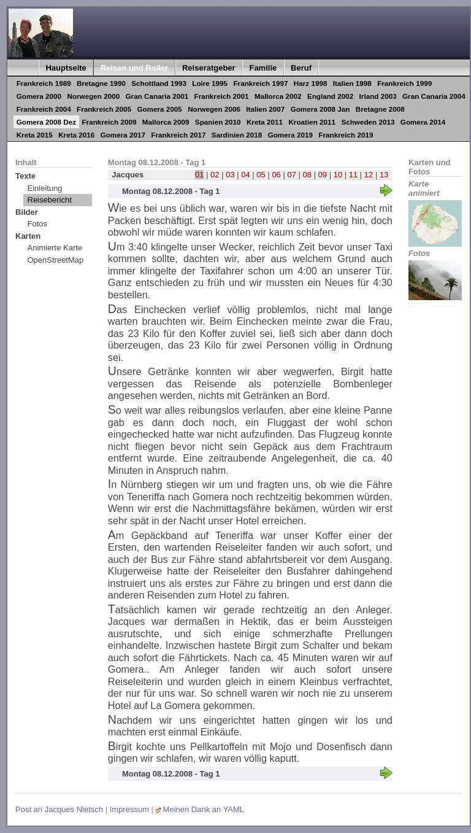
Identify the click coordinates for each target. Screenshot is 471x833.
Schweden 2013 (367, 122)
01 (199, 174)
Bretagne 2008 (380, 109)
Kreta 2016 (76, 135)
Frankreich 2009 (109, 122)
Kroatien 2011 (311, 122)
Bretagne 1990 (101, 83)
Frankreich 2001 (221, 96)
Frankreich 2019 (345, 135)
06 (276, 174)
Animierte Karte (55, 247)
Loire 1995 (210, 83)
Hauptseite (65, 67)
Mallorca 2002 (278, 96)
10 (338, 174)
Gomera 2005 (159, 109)
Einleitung (45, 188)
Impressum (129, 809)
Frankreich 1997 (260, 83)
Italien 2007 (265, 109)
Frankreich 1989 (44, 83)
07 (291, 174)
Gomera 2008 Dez (46, 122)
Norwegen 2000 (93, 96)
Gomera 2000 (39, 96)
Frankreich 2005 (104, 109)
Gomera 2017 (123, 135)
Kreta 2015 (35, 135)
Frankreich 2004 (44, 109)
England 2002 (330, 96)
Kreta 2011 (265, 122)
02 (214, 174)
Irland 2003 (378, 96)
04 (245, 174)
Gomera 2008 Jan (320, 109)
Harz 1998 (310, 83)
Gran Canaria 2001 (157, 96)
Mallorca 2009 (166, 122)
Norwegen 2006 (214, 109)
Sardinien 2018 (237, 135)
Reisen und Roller (135, 67)
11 (353, 174)
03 (230, 174)
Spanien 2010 (218, 122)
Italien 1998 (352, 83)
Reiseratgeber (209, 67)
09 (322, 174)
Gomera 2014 (422, 122)
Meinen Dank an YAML (203, 809)
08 (307, 174)
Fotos (38, 223)
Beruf (301, 67)
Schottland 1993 (158, 83)
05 (260, 174)
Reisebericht (50, 199)
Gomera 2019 (290, 135)
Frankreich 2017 (178, 135)
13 (384, 174)
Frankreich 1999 (404, 83)
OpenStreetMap (56, 260)
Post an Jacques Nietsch (59, 809)
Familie (263, 67)
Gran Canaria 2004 (433, 96)
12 (368, 174)
